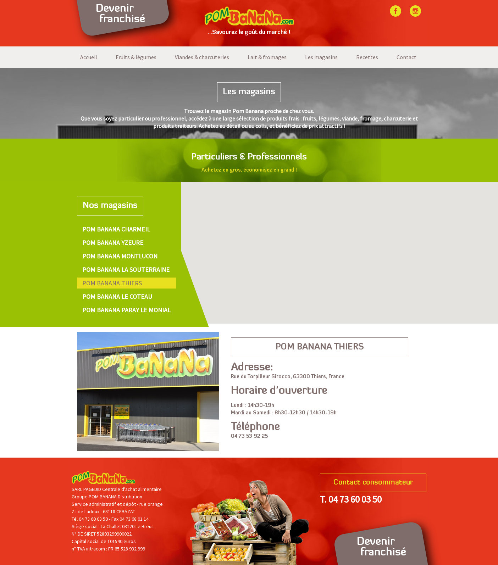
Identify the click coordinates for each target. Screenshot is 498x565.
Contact (406, 57)
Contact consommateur (373, 482)
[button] (306, 250)
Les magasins (321, 57)
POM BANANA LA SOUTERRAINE (126, 269)
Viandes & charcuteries (202, 57)
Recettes (367, 57)
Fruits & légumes (136, 57)
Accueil (88, 57)
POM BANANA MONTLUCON (119, 256)
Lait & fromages (267, 57)
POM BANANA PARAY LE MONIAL (126, 310)
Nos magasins (110, 206)
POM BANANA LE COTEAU (117, 296)
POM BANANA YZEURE (112, 243)
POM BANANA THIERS (112, 283)
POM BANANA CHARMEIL (116, 229)
